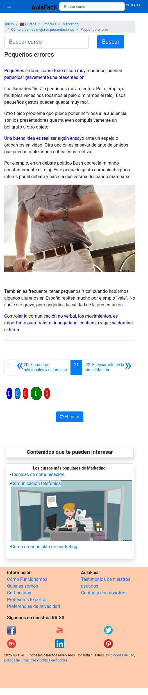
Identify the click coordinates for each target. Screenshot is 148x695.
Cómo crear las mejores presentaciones (42, 29)
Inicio (9, 24)
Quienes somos (22, 586)
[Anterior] (42, 367)
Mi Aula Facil (133, 4)
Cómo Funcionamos (27, 579)
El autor (70, 416)
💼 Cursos (28, 24)
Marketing (70, 24)
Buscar (110, 41)
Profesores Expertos (27, 599)
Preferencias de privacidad (33, 606)
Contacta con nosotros (104, 593)
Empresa (49, 24)
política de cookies (53, 660)
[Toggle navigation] (9, 6)
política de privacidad (20, 660)
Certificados (19, 593)
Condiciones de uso (119, 655)
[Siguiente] (108, 367)
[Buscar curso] (92, 6)
